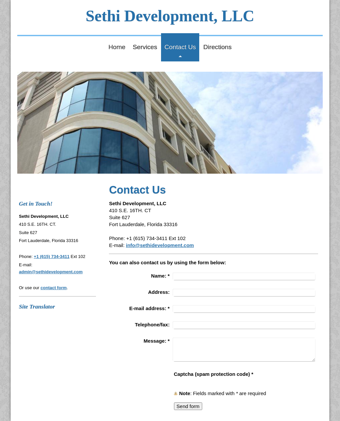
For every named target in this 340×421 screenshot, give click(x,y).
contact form (54, 287)
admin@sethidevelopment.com (51, 271)
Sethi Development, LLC (170, 16)
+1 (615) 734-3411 (51, 256)
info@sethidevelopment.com (160, 245)
